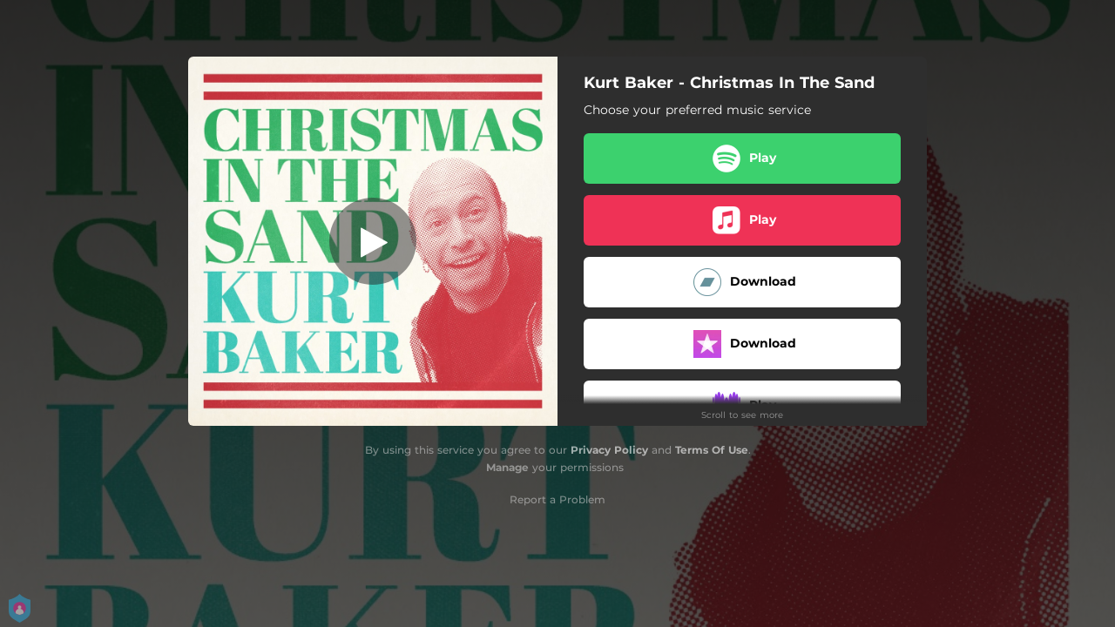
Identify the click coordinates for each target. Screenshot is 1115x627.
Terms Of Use (711, 449)
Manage (507, 467)
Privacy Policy (609, 449)
